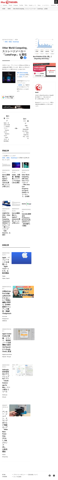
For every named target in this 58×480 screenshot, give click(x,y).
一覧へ (16, 128)
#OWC (6, 41)
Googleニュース (32, 5)
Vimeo (39, 5)
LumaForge (22, 74)
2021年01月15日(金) (7, 39)
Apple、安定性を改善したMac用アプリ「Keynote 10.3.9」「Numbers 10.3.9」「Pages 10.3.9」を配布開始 (7, 128)
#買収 (10, 41)
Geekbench (53, 5)
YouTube (21, 5)
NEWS (9, 8)
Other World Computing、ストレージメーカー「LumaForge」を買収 (30, 8)
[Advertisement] (29, 22)
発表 (20, 76)
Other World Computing (22, 72)
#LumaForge (16, 41)
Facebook (5, 5)
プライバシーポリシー (19, 474)
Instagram (16, 5)
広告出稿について (33, 474)
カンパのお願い (17, 476)
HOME (3, 8)
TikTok (26, 5)
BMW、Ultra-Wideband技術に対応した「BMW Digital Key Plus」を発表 (26, 128)
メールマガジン (45, 5)
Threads (10, 5)
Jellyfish (20, 85)
